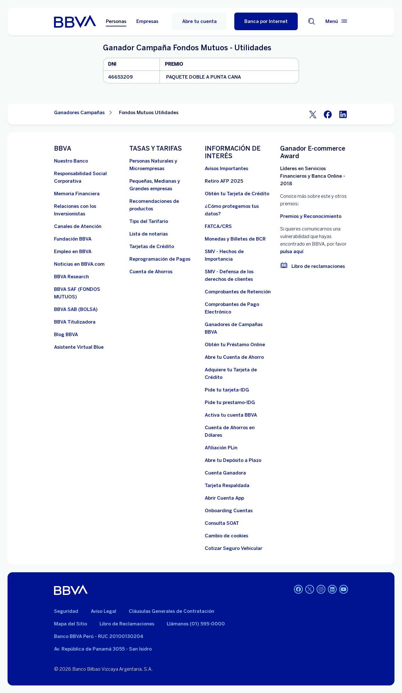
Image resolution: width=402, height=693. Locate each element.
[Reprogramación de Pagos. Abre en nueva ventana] (159, 259)
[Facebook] (328, 113)
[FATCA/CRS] (218, 226)
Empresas (147, 21)
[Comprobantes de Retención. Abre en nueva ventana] (238, 292)
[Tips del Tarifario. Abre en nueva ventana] (148, 221)
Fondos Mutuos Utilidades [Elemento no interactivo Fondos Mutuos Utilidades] (148, 112)
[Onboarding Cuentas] (229, 510)
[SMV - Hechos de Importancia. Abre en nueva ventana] (239, 255)
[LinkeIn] (343, 113)
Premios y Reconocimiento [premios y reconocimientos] (310, 216)
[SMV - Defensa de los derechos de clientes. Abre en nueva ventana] (239, 275)
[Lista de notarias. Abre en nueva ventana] (148, 234)
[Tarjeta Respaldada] (227, 485)
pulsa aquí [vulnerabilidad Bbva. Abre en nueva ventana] (291, 251)
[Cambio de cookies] (226, 536)
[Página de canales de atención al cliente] (77, 226)
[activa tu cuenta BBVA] (231, 415)
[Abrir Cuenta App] (224, 498)
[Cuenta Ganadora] (225, 473)
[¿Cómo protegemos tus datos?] (239, 210)
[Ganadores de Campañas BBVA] (239, 328)
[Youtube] (343, 590)
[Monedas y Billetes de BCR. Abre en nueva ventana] (235, 239)
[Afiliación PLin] (221, 448)
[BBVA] (71, 590)
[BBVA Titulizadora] (74, 322)
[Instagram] (321, 590)
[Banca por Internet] (266, 21)
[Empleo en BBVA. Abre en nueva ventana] (72, 251)
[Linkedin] (332, 590)
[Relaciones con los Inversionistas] (88, 210)
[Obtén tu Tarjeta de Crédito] (237, 193)
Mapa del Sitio (70, 624)
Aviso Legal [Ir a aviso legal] (103, 611)
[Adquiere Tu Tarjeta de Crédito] (239, 373)
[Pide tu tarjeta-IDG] (227, 390)
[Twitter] (313, 113)
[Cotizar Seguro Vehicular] (233, 548)
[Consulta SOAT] (222, 523)
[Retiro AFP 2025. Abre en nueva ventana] (224, 181)
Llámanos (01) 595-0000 (196, 624)
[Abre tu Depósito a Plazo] (233, 460)
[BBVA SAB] (76, 309)
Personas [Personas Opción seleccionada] (116, 21)
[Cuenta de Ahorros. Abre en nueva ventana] (150, 271)
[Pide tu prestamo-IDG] (230, 402)
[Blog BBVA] (66, 334)
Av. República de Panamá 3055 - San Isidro (103, 649)
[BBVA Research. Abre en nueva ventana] (71, 276)
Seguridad (66, 611)
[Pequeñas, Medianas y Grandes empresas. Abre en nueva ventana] (163, 184)
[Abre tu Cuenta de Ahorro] (234, 357)
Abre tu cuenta (199, 21)
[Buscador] (311, 21)
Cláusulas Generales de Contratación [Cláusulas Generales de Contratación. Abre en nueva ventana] (171, 611)
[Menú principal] (336, 21)
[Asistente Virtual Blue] (79, 347)
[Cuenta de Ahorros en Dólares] (239, 431)
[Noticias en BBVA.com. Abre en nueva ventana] (79, 264)
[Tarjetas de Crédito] (151, 246)
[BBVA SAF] (88, 293)
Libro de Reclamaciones (127, 624)
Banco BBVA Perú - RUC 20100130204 (98, 636)
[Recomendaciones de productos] (163, 205)
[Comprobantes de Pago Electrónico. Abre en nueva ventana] (239, 308)
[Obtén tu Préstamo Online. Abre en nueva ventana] (235, 344)
